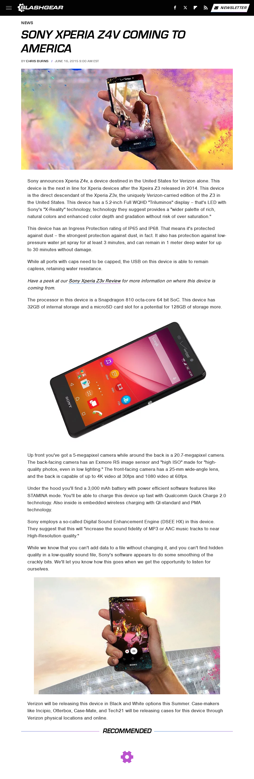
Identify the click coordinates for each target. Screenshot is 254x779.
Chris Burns (37, 61)
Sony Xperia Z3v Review (94, 281)
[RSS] (206, 8)
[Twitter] (185, 8)
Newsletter (230, 7)
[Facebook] (175, 8)
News (27, 23)
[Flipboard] (195, 8)
